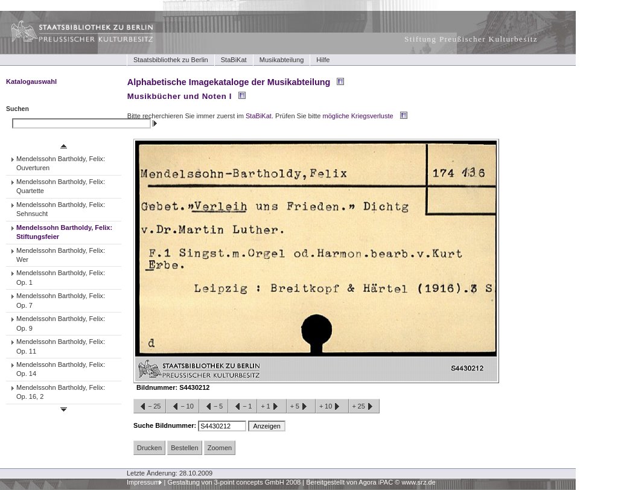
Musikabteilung (282, 59)
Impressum (143, 482)
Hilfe (323, 59)
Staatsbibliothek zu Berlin (170, 59)
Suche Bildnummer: (165, 425)
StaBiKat (234, 59)
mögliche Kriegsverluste (358, 115)
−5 (214, 406)
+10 (332, 406)
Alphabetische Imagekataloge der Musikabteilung (228, 82)
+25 (364, 406)
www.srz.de (418, 482)
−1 (242, 406)
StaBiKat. (259, 115)
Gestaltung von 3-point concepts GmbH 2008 (234, 482)
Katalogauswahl (31, 81)
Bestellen (184, 447)
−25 (149, 406)
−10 (182, 406)
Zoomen (220, 447)
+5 (301, 406)
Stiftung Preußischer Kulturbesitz (471, 38)
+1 (271, 406)
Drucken (149, 447)
